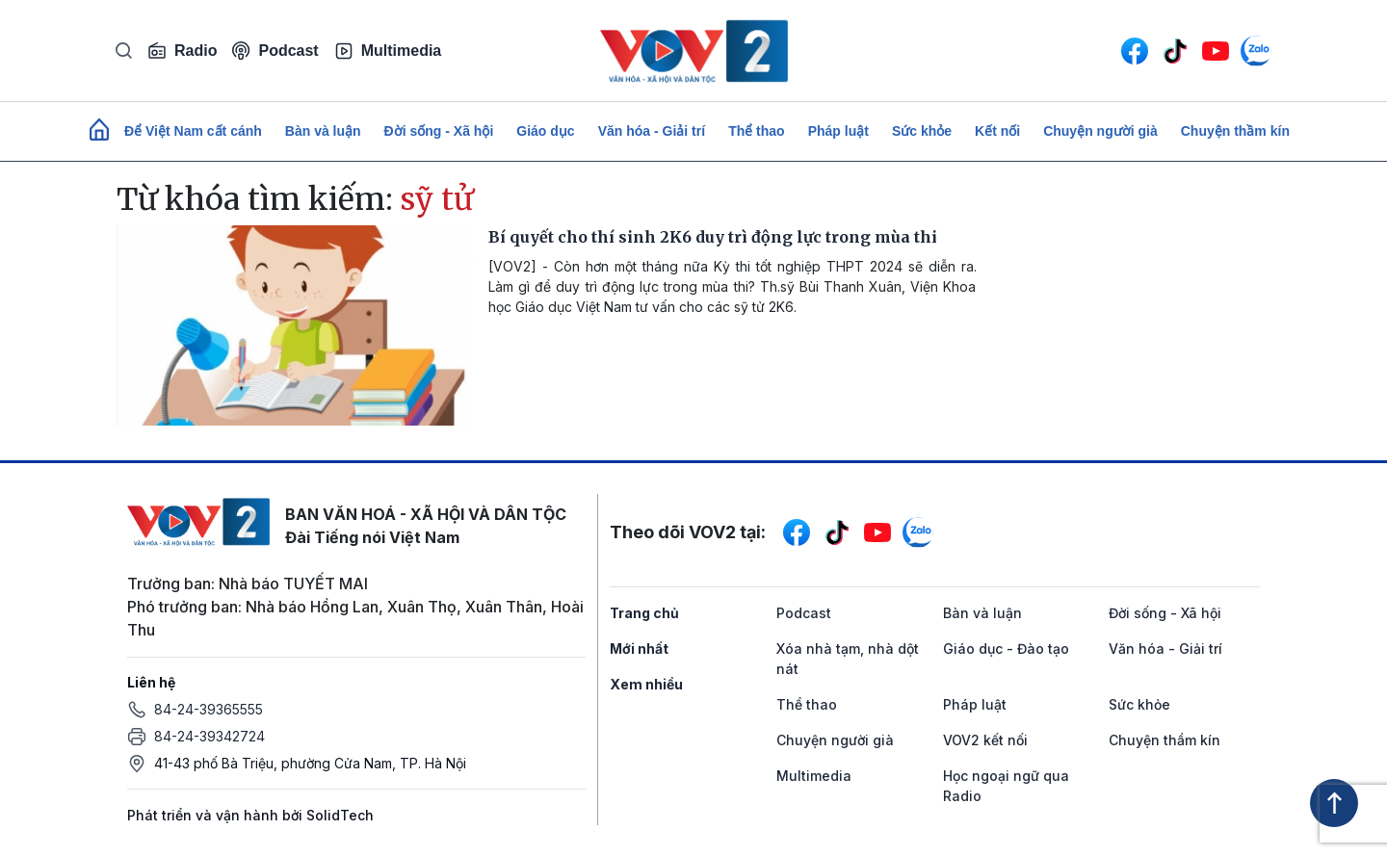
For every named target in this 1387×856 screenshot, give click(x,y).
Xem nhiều (646, 684)
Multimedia (388, 51)
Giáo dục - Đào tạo (1006, 648)
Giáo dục (545, 131)
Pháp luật (838, 131)
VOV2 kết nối (985, 740)
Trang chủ (644, 613)
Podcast (275, 50)
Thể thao (756, 131)
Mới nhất (639, 648)
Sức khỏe (922, 131)
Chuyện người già (1100, 131)
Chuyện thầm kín (1235, 131)
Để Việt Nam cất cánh (193, 131)
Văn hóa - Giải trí (651, 131)
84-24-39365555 (208, 709)
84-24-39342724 (209, 736)
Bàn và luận (323, 131)
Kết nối (997, 131)
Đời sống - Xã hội (439, 131)
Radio (182, 51)
